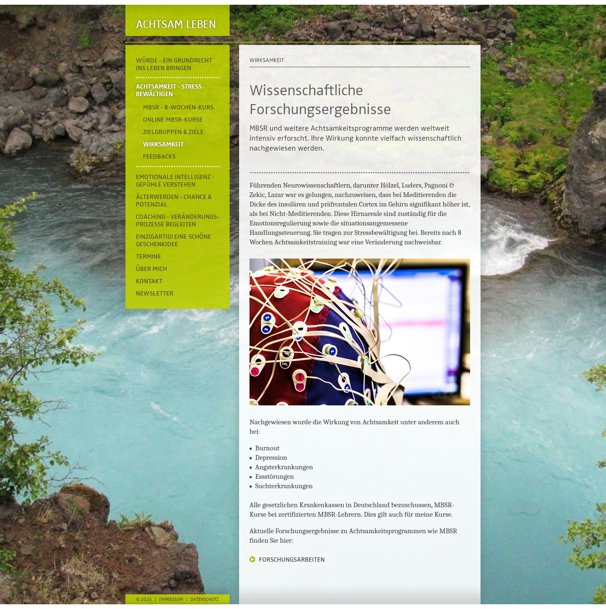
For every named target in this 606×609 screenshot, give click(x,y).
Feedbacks (159, 156)
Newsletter (154, 293)
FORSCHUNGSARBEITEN (292, 559)
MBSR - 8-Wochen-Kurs (178, 107)
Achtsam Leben (176, 24)
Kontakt (149, 281)
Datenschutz (204, 599)
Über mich (151, 269)
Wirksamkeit (163, 144)
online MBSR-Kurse (173, 119)
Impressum (171, 599)
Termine (148, 256)
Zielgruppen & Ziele (173, 132)
